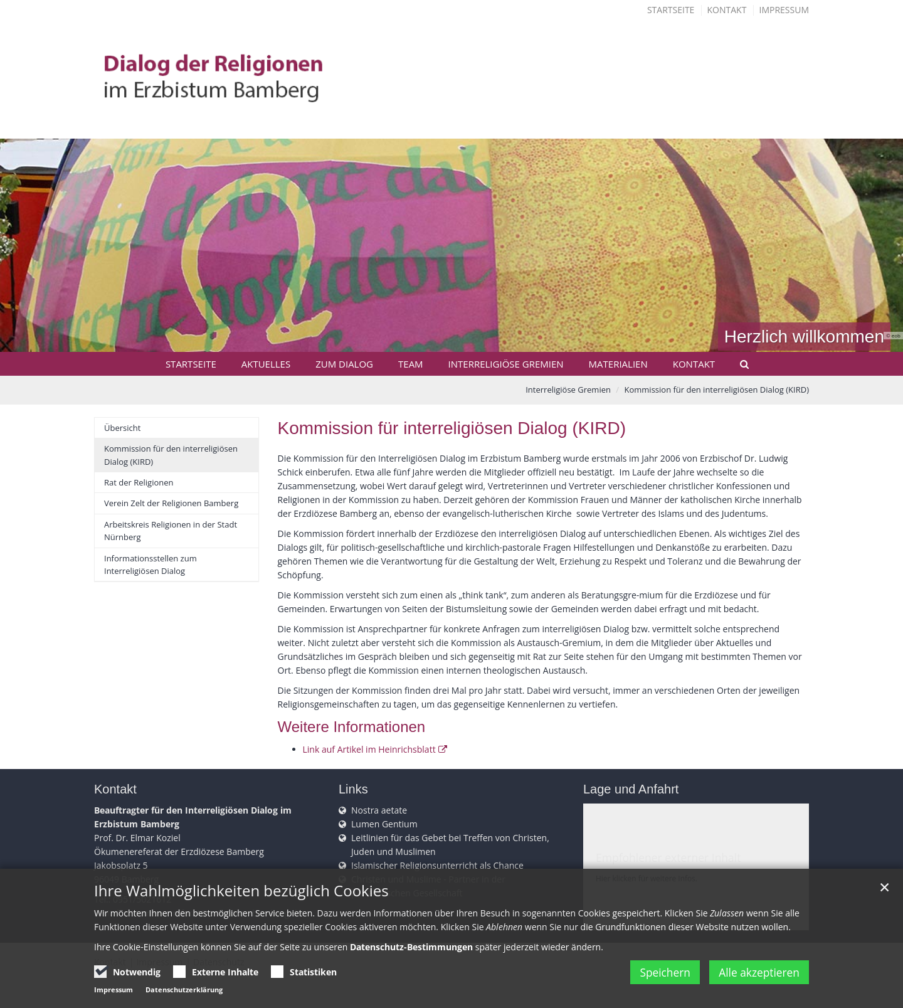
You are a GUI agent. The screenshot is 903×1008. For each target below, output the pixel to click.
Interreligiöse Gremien (506, 364)
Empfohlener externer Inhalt (668, 857)
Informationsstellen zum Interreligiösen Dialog (150, 564)
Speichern (656, 972)
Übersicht (122, 427)
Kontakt (727, 10)
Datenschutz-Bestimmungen (411, 947)
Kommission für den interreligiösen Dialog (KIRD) (717, 389)
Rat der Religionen (139, 482)
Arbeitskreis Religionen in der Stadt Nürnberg (170, 531)
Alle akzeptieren (757, 972)
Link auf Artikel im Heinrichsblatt (369, 749)
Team (410, 364)
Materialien (618, 364)
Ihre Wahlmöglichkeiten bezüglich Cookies (241, 890)
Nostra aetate (379, 810)
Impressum (784, 10)
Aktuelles (265, 364)
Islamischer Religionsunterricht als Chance (437, 865)
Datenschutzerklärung (184, 989)
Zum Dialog (344, 364)
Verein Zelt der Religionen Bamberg (171, 503)
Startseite (670, 10)
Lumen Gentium (384, 824)
